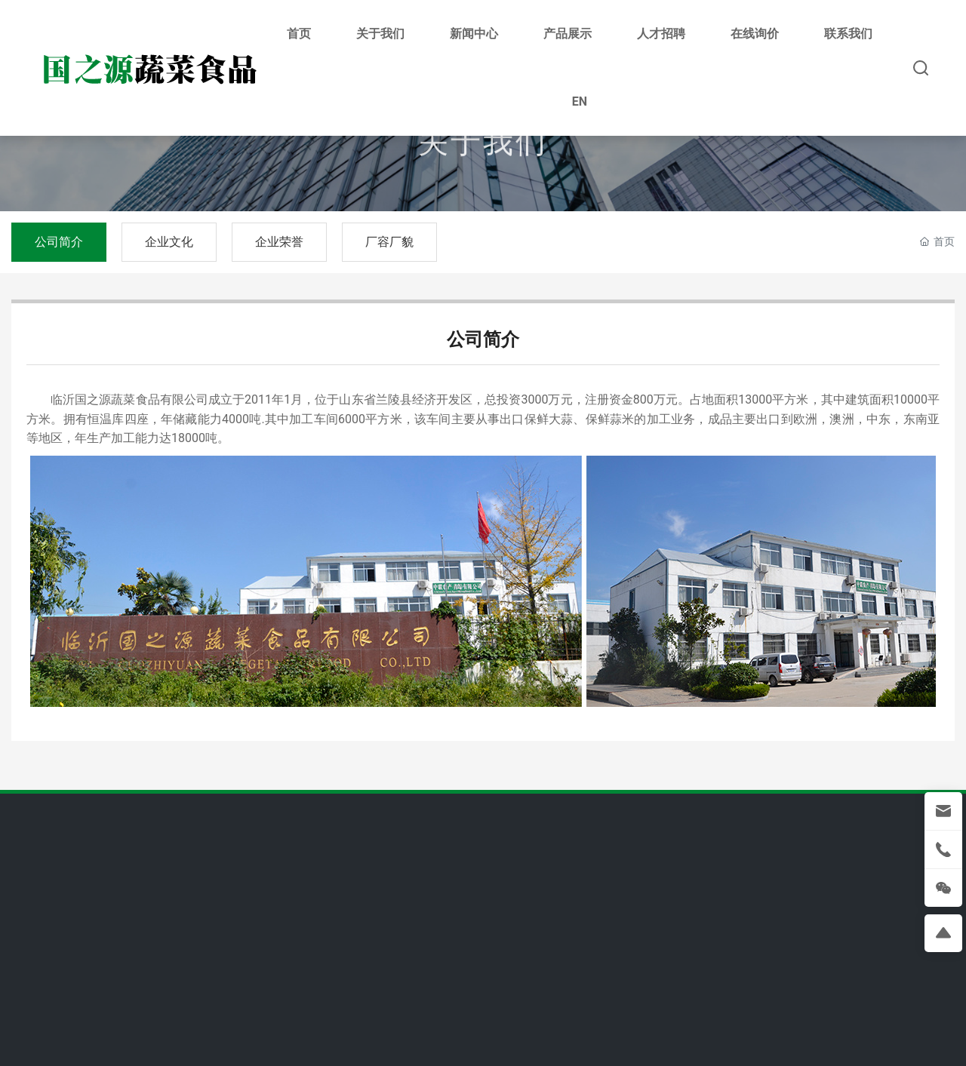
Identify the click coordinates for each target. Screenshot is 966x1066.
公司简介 (59, 242)
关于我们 (483, 149)
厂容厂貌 (389, 242)
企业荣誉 (279, 242)
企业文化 (169, 242)
